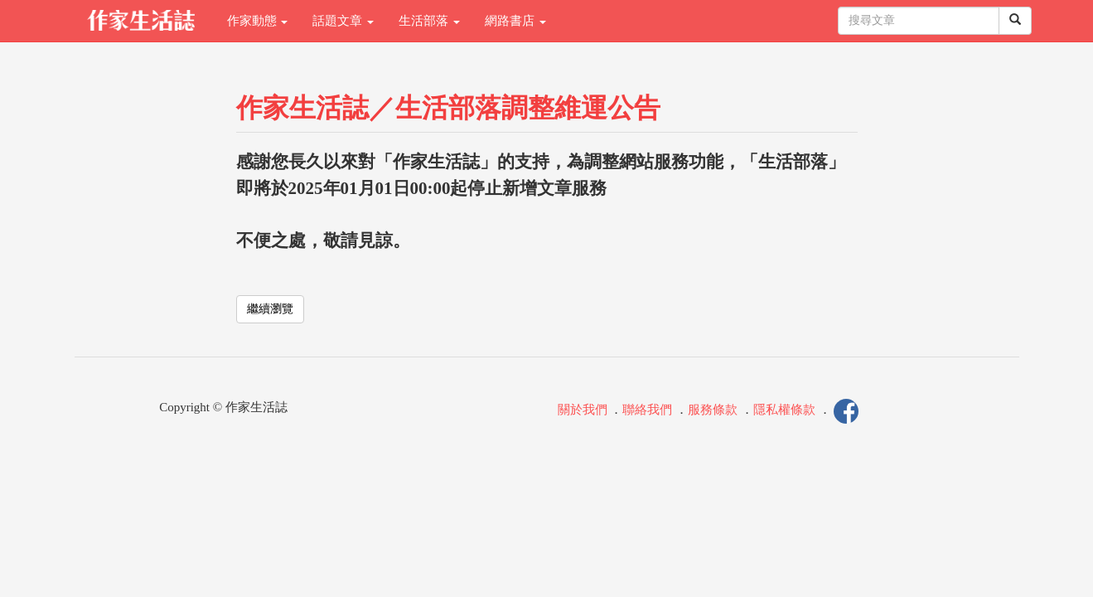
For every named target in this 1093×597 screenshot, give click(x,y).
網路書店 (515, 20)
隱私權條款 (784, 409)
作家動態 (257, 20)
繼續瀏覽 (270, 309)
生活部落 (429, 20)
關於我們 (582, 409)
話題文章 (343, 20)
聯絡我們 (647, 409)
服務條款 (713, 409)
